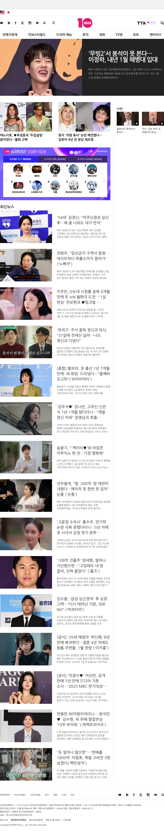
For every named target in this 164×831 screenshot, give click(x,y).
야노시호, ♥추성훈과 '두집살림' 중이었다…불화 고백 (21, 137)
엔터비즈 (155, 34)
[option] (55, 180)
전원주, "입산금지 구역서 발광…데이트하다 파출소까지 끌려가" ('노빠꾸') (83, 258)
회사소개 (4, 820)
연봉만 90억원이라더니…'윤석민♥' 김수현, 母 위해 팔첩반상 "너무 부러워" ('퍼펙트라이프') (83, 719)
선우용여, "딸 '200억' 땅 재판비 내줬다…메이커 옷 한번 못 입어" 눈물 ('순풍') (83, 489)
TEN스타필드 (37, 34)
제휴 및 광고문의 (52, 820)
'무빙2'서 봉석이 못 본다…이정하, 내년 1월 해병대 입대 (122, 57)
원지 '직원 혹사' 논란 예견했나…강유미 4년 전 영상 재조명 (80, 137)
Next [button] (104, 180)
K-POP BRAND (20, 159)
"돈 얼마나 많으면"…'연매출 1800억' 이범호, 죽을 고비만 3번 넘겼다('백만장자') (83, 757)
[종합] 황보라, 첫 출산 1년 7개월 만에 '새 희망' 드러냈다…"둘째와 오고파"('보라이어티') (83, 373)
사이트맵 (67, 820)
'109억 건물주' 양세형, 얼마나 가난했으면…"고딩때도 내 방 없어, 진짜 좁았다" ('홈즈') (81, 565)
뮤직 (86, 34)
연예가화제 (10, 34)
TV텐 (119, 34)
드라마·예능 (64, 34)
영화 (102, 34)
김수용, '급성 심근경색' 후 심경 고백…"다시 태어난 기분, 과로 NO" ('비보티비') (82, 604)
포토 (136, 34)
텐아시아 (16, 825)
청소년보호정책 (36, 820)
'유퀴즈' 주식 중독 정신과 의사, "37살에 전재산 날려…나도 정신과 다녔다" (82, 335)
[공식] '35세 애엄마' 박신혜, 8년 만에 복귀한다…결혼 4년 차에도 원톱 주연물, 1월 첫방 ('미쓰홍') (83, 642)
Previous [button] (6, 180)
